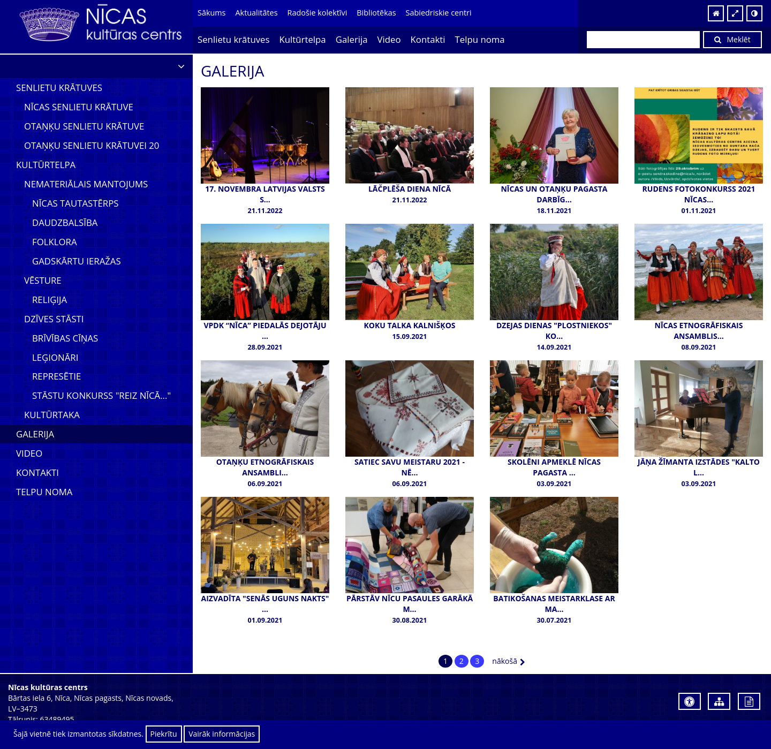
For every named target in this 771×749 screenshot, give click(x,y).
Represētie (56, 376)
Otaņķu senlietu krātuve (84, 126)
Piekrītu (163, 734)
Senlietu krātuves (234, 39)
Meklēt (732, 39)
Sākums (211, 12)
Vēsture (43, 280)
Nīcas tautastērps (75, 203)
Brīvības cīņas (65, 338)
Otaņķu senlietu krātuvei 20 (91, 145)
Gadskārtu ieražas (76, 261)
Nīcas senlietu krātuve (78, 107)
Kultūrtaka (52, 414)
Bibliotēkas (376, 12)
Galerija (352, 39)
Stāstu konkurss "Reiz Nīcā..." (101, 395)
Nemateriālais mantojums (86, 184)
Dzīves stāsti (54, 319)
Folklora (54, 242)
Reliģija (49, 299)
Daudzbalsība (64, 222)
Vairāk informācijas (221, 734)
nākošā (508, 661)
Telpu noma (480, 39)
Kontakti (428, 39)
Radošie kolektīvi (317, 12)
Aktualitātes (256, 12)
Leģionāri (55, 357)
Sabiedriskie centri (439, 12)
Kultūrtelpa (302, 39)
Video (389, 39)
